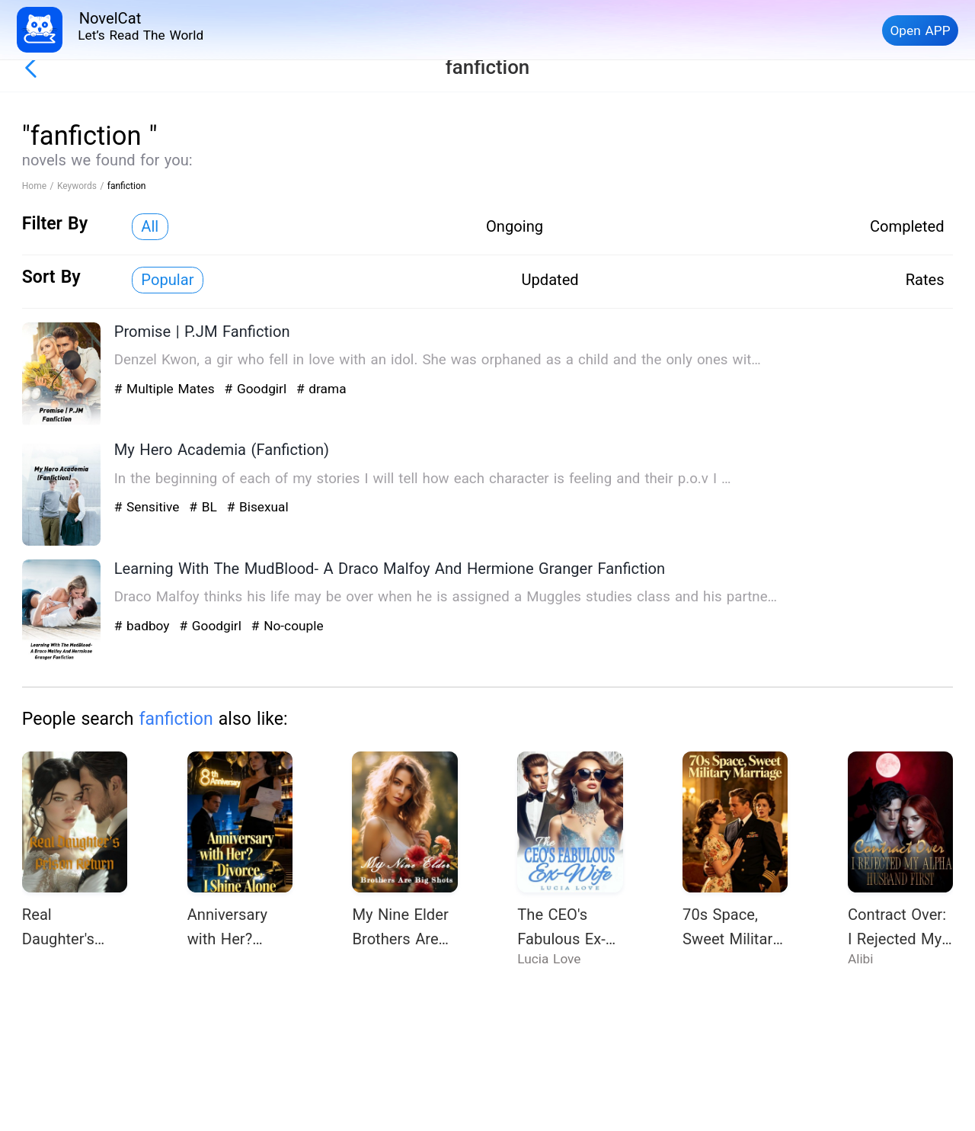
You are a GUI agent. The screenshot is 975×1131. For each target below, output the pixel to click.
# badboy (144, 625)
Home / (39, 186)
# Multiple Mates (166, 388)
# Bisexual (258, 506)
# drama (321, 388)
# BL (205, 506)
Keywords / (82, 186)
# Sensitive (149, 506)
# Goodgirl (258, 388)
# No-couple (287, 625)
